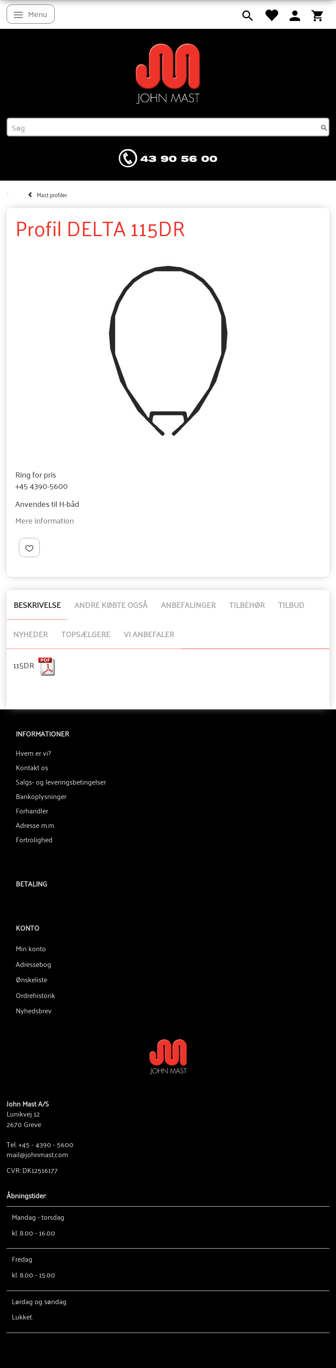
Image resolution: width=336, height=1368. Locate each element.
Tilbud (291, 604)
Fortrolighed (34, 839)
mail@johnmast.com (37, 1154)
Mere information (44, 520)
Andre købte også (110, 604)
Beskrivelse (37, 604)
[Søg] (324, 127)
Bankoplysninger (41, 796)
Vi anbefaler (149, 634)
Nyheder (30, 634)
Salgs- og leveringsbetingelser (61, 781)
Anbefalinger (188, 604)
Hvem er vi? (33, 753)
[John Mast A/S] (168, 1056)
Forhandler (32, 810)
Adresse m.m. (35, 825)
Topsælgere (85, 634)
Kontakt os (32, 767)
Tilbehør (247, 604)
